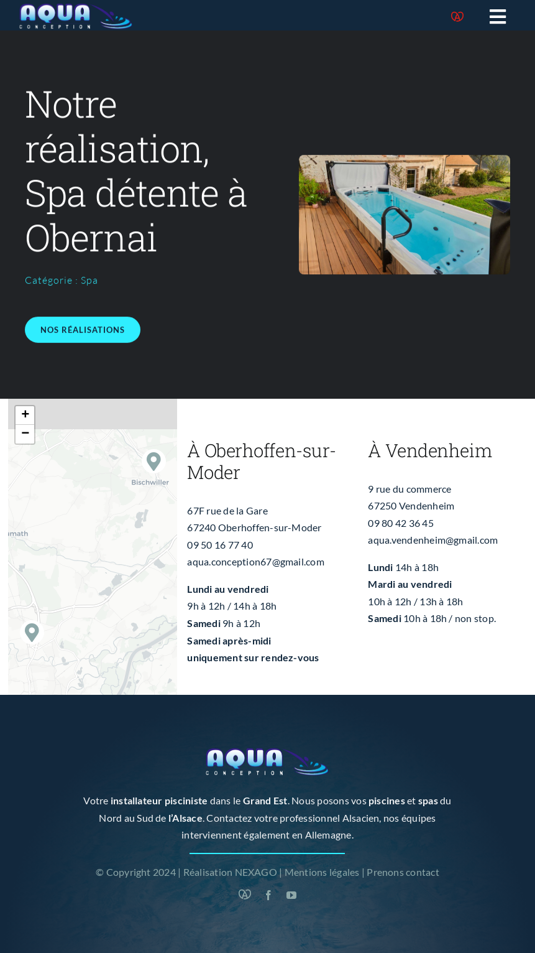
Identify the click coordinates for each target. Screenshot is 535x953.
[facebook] (268, 895)
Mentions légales (322, 872)
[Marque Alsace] (457, 17)
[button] (154, 461)
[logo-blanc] (76, 8)
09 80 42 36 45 (400, 523)
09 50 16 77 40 (219, 545)
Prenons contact (403, 872)
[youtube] (291, 895)
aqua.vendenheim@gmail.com (433, 540)
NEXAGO (256, 872)
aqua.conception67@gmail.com (255, 561)
